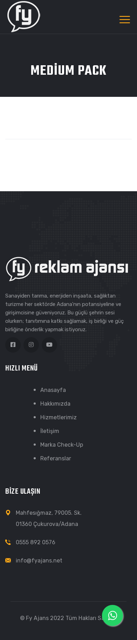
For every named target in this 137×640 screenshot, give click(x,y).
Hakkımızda (55, 403)
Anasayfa (53, 390)
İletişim (49, 431)
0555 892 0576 (35, 542)
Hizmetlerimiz (58, 417)
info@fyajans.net (39, 560)
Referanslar (55, 458)
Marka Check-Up (61, 444)
